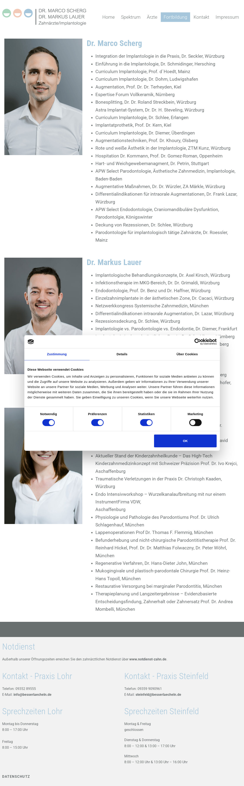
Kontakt (201, 17)
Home (108, 17)
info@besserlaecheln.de (32, 695)
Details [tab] (122, 354)
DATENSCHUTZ (16, 777)
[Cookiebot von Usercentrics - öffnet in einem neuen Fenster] (198, 341)
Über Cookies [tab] (187, 354)
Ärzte (152, 17)
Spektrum (131, 17)
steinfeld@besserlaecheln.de (158, 695)
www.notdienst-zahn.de (147, 659)
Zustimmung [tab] (57, 354)
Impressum (227, 17)
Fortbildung (175, 17)
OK (185, 441)
